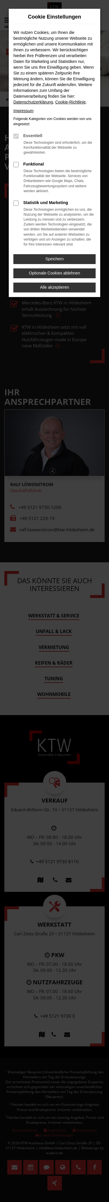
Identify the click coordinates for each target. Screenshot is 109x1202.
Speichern (54, 259)
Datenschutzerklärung (33, 102)
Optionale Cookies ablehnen (54, 273)
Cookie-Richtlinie (70, 102)
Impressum (23, 110)
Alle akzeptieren (54, 287)
